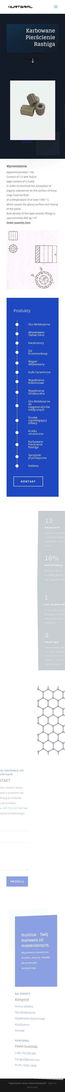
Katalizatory (24, 1024)
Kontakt (28, 481)
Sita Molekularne (26, 1012)
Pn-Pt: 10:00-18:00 (27, 1065)
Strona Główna (25, 1006)
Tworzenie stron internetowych (27, 1083)
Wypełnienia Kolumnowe (30, 1018)
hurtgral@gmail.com (28, 1059)
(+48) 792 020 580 (26, 1053)
